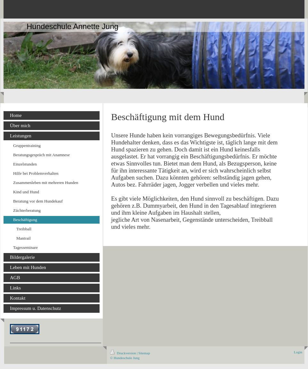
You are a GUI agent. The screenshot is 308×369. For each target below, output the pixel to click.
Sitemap (144, 353)
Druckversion (123, 353)
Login (298, 352)
